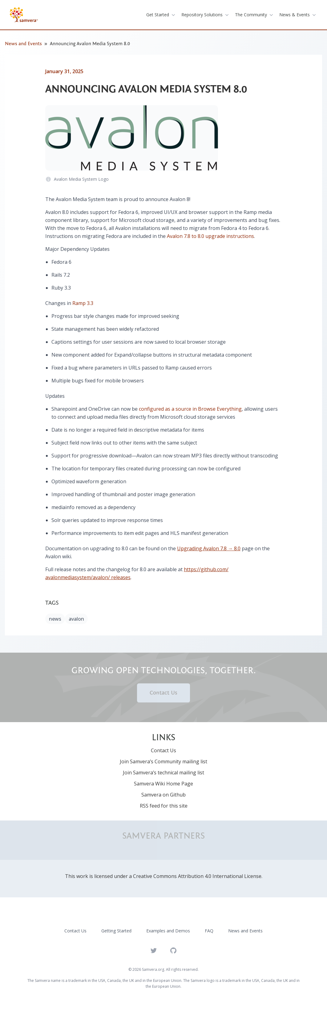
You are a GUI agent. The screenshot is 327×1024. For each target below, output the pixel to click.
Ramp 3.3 (82, 303)
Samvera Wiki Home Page (163, 783)
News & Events (298, 15)
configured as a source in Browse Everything (190, 408)
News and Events (23, 43)
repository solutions (205, 15)
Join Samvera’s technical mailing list (163, 772)
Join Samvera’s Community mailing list (163, 761)
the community (254, 15)
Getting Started (116, 931)
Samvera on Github (163, 794)
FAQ (209, 931)
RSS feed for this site (164, 805)
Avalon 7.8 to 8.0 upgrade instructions (210, 236)
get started (161, 15)
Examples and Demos (168, 931)
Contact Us (163, 693)
